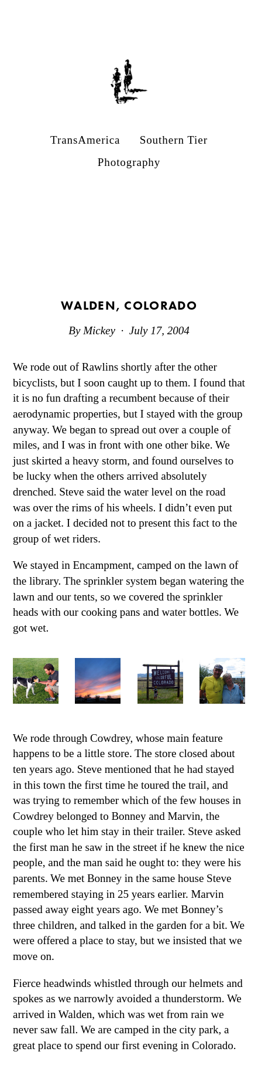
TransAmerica (85, 140)
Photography (129, 162)
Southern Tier (174, 140)
